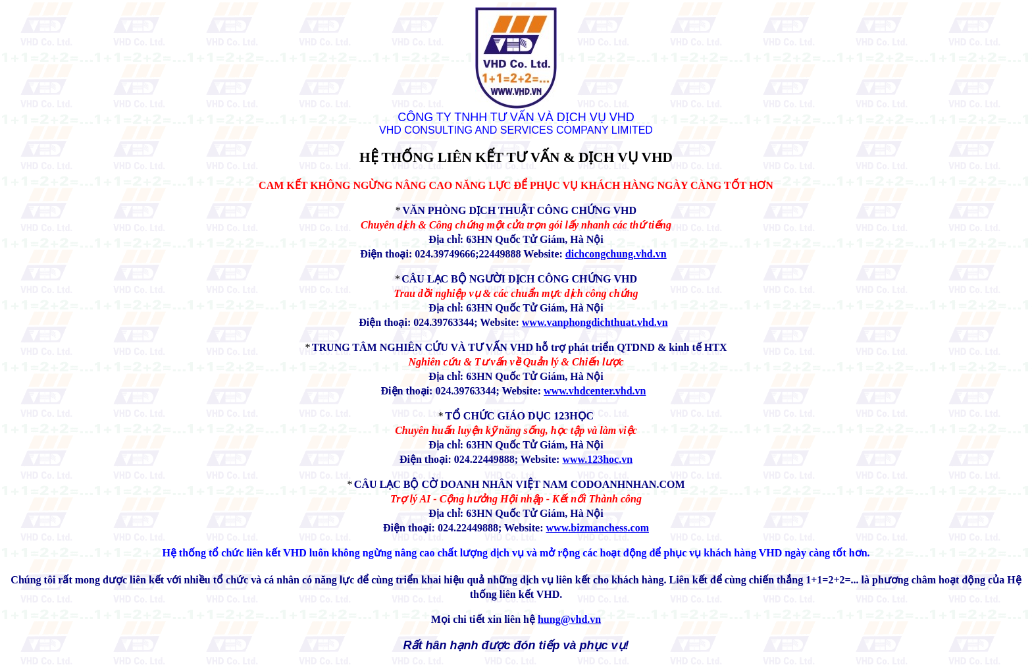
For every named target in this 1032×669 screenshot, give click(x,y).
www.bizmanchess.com (597, 527)
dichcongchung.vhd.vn (616, 253)
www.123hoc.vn (597, 459)
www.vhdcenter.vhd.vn (595, 390)
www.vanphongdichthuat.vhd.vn (595, 322)
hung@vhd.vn (569, 619)
